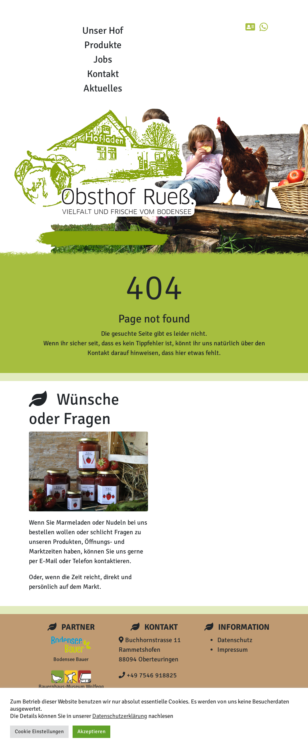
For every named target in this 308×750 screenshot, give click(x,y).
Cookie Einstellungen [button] (39, 731)
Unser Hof (102, 30)
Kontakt (103, 74)
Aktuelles (102, 88)
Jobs (102, 59)
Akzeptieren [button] (91, 731)
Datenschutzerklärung (119, 716)
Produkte (103, 45)
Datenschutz (234, 640)
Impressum (232, 650)
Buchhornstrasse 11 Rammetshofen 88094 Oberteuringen (150, 649)
